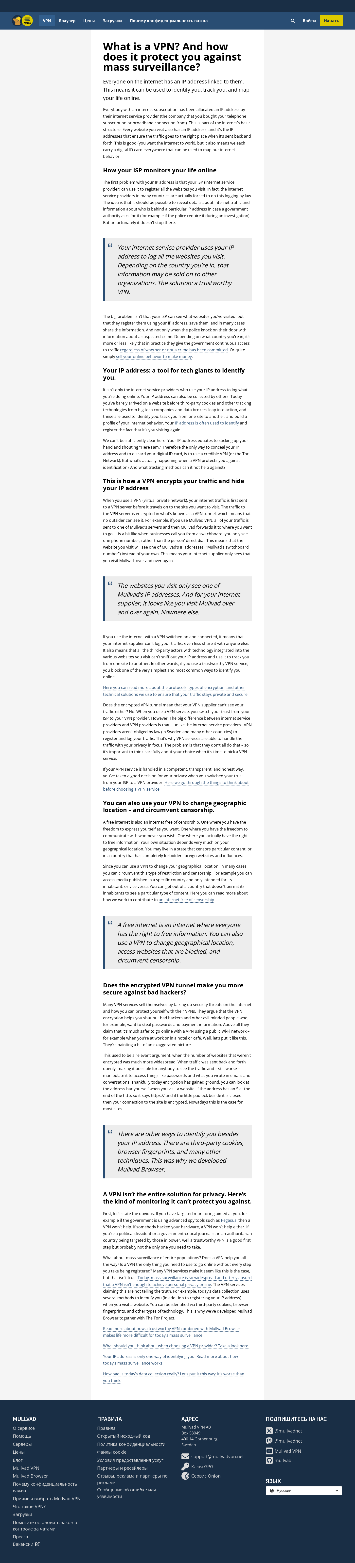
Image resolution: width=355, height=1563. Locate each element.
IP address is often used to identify (207, 423)
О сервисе (24, 1428)
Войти (309, 20)
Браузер (67, 20)
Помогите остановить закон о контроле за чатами (45, 1525)
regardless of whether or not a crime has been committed (174, 350)
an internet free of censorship (186, 899)
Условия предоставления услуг (130, 1460)
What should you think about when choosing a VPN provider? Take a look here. (176, 1346)
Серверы (22, 1444)
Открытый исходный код (123, 1436)
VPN (47, 20)
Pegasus (228, 1220)
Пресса (20, 1537)
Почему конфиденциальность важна (169, 20)
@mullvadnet (284, 1431)
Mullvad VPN (26, 1468)
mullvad (278, 1460)
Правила (106, 1428)
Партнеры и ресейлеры (122, 1468)
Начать (331, 20)
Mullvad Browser (30, 1476)
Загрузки (112, 20)
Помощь (22, 1436)
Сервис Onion (201, 1476)
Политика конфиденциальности (131, 1444)
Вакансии (26, 1544)
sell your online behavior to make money (154, 356)
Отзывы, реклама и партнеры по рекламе (132, 1479)
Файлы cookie (111, 1452)
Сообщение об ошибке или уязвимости (126, 1493)
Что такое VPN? (29, 1506)
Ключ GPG (197, 1466)
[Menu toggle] (27, 20)
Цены (89, 20)
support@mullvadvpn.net (212, 1456)
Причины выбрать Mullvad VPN (47, 1498)
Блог (18, 1460)
